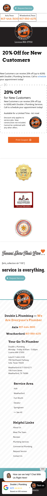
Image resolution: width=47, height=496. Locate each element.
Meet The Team (19, 432)
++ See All (18, 412)
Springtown (19, 407)
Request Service (20, 451)
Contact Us (17, 456)
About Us (17, 427)
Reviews (16, 437)
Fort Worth (18, 398)
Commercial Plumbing (22, 446)
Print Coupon (23, 140)
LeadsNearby (33, 490)
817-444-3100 (9, 18)
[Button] (23, 8)
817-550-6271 (27, 18)
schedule (42, 76)
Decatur (17, 403)
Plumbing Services (21, 441)
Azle (15, 388)
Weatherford (19, 393)
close (43, 469)
